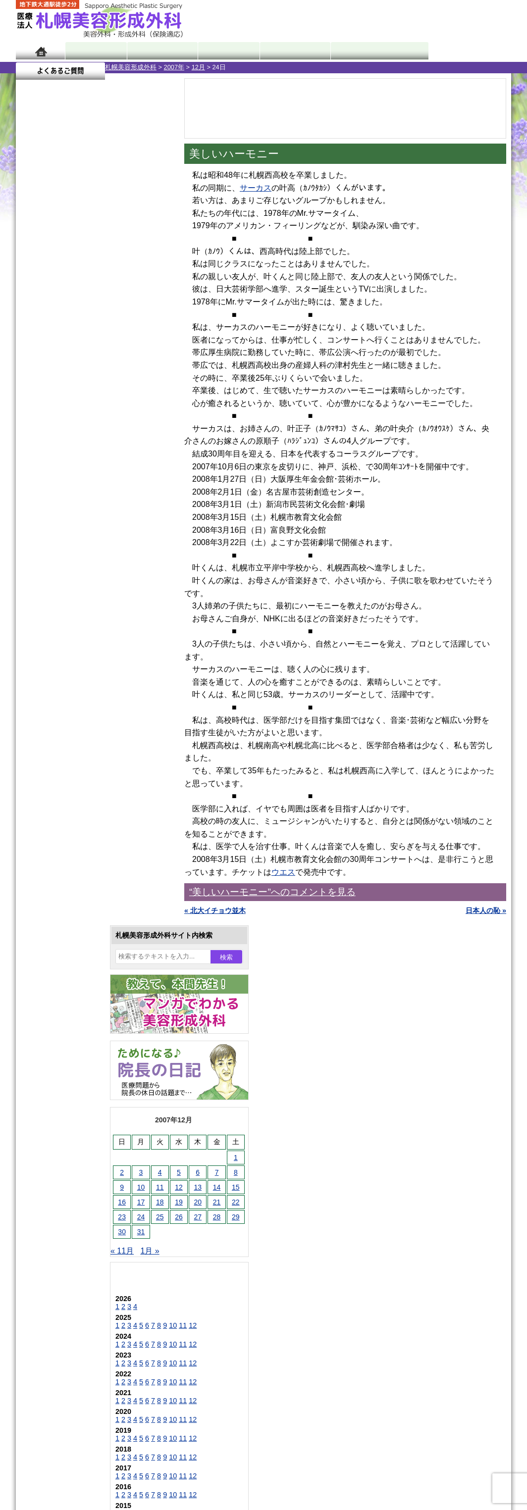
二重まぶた (66, 940)
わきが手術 (84, 975)
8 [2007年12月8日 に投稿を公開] (147, 325)
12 (103, 478)
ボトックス (66, 1171)
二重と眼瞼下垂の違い (70, 957)
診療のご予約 (481, 20)
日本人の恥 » (486, 910)
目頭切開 (63, 1154)
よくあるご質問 (466, 50)
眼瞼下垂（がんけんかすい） (94, 886)
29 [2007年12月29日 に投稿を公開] (147, 370)
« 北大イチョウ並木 (215, 910)
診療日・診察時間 (372, 50)
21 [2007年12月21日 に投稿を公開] (128, 355)
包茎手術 (63, 1118)
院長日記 (94, 50)
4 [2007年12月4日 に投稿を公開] (71, 325)
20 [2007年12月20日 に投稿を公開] (108, 355)
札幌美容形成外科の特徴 (73, 1244)
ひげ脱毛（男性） (76, 1064)
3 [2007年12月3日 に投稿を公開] (52, 325)
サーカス (255, 188)
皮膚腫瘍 (63, 1136)
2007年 (85, 67)
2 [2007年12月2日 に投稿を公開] (33, 325)
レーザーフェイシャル (83, 1047)
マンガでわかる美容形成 (159, 50)
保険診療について (63, 1315)
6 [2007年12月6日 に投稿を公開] (108, 325)
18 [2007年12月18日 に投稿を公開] (71, 355)
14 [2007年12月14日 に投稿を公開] (128, 340)
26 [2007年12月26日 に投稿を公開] (90, 370)
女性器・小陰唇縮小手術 (87, 922)
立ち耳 (59, 1011)
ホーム (40, 50)
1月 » (61, 404)
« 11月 (33, 404)
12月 (109, 67)
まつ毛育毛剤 (70, 1100)
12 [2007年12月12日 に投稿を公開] (90, 340)
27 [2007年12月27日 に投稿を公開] (108, 370)
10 (84, 478)
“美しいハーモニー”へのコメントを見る (272, 892)
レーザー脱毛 (70, 1029)
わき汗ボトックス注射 (83, 993)
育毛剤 (59, 1082)
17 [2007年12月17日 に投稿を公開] (52, 355)
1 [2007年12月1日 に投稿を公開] (147, 310)
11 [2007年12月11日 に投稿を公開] (71, 340)
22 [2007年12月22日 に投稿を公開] (147, 355)
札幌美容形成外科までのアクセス (87, 1279)
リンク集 (49, 1351)
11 (94, 478)
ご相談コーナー (422, 20)
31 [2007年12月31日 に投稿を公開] (52, 385)
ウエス (283, 872)
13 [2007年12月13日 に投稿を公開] (108, 340)
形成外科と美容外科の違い (76, 1261)
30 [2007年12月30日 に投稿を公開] (33, 385)
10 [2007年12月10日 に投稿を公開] (52, 340)
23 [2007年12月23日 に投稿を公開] (33, 370)
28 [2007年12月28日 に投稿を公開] (128, 370)
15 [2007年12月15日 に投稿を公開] (147, 340)
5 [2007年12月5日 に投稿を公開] (90, 325)
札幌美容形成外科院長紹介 (76, 1333)
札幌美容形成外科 (41, 67)
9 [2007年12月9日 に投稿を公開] (33, 340)
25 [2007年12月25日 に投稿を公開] (71, 370)
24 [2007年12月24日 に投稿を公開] (52, 370)
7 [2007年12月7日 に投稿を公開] (128, 325)
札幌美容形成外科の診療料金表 (83, 1297)
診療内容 (223, 50)
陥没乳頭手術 (70, 904)
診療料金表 (288, 50)
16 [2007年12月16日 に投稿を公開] (33, 355)
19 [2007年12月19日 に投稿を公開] (90, 355)
